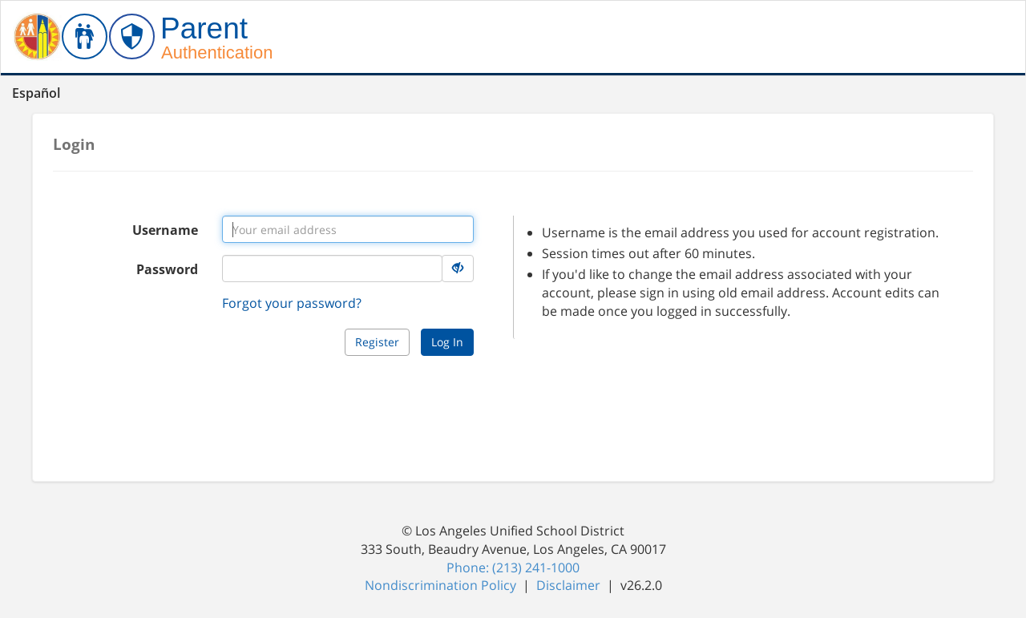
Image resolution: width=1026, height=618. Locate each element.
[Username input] (348, 229)
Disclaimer (570, 585)
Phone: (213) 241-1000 (513, 567)
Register (377, 341)
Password (167, 269)
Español (36, 93)
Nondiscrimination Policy (442, 585)
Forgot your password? (292, 303)
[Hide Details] (458, 268)
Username (165, 230)
